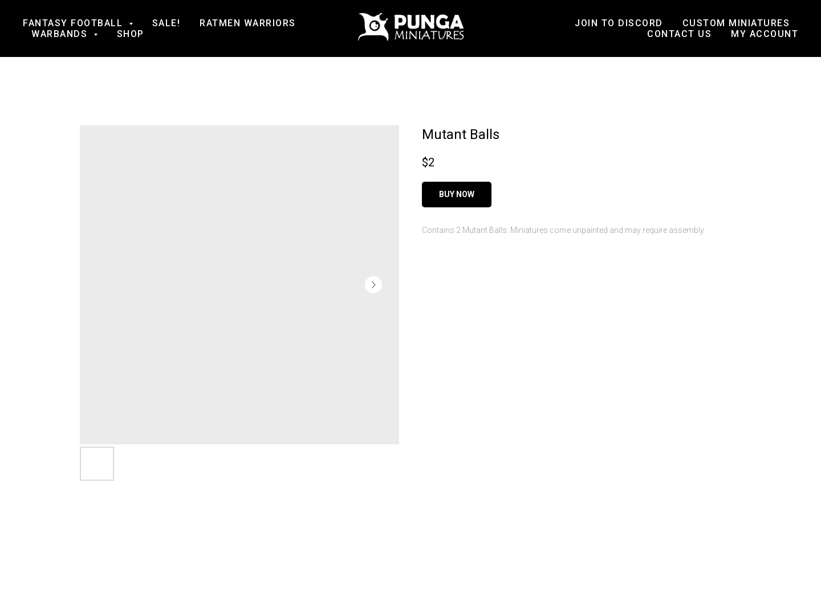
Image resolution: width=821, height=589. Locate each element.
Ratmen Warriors (248, 23)
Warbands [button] (61, 33)
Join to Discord (619, 23)
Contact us (679, 33)
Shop (130, 33)
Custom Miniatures (736, 23)
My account (764, 33)
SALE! (166, 23)
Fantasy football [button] (74, 23)
